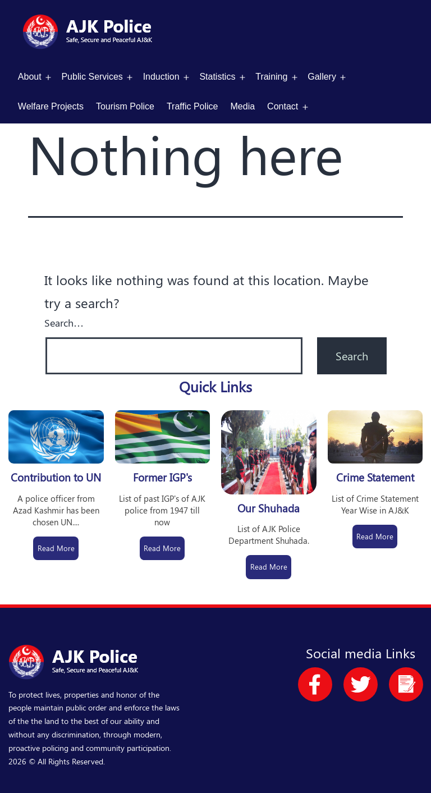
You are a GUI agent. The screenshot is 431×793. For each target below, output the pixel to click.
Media (243, 106)
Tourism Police (125, 106)
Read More (56, 548)
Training (271, 76)
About (30, 76)
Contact (282, 106)
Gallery (322, 76)
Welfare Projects (51, 106)
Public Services (91, 76)
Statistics (217, 76)
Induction (161, 76)
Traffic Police (192, 106)
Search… (64, 322)
